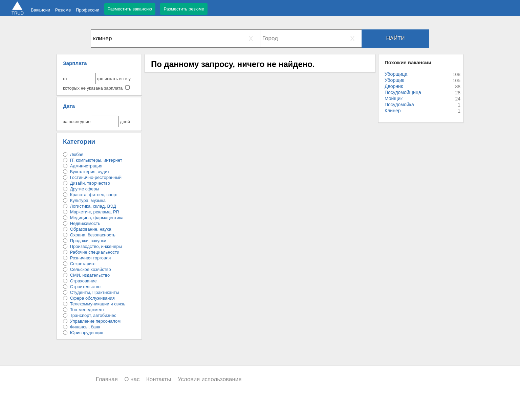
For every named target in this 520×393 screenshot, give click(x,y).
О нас (131, 379)
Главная (107, 379)
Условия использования (210, 379)
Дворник (394, 86)
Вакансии (40, 10)
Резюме (63, 10)
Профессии (87, 10)
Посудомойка (399, 104)
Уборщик (394, 80)
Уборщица (396, 74)
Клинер (392, 110)
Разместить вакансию (130, 8)
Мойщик (394, 98)
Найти (395, 38)
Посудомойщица (403, 92)
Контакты (158, 379)
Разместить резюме (184, 8)
